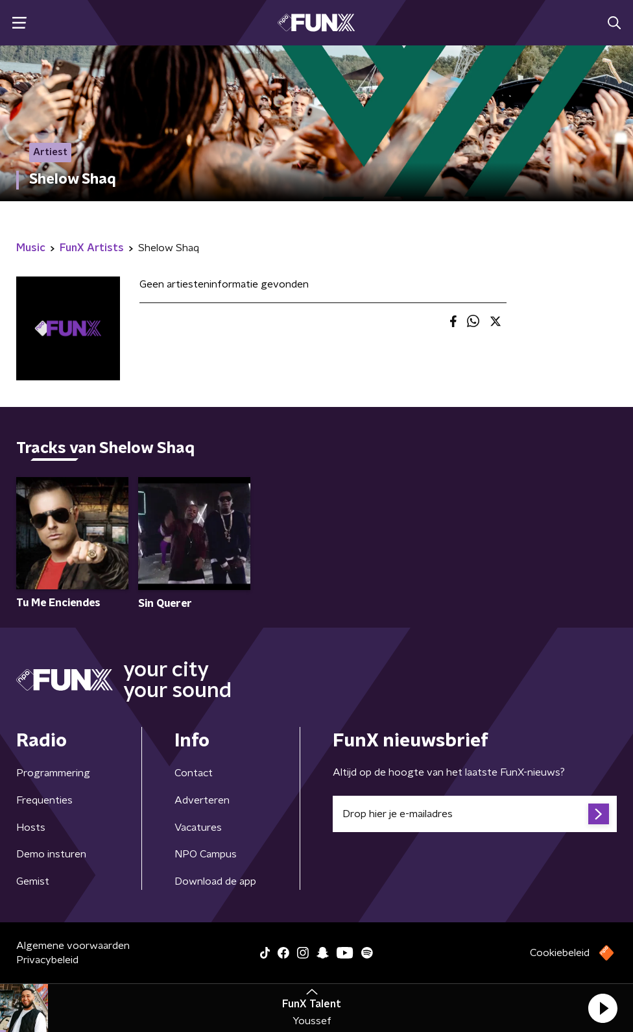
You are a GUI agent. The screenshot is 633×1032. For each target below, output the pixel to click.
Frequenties (44, 800)
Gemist (32, 881)
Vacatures (198, 827)
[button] (602, 1008)
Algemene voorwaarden (73, 945)
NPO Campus (205, 854)
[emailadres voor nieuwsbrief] (475, 814)
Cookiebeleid (560, 953)
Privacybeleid (47, 960)
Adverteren (202, 800)
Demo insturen (51, 854)
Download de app (215, 881)
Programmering (53, 773)
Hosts (30, 827)
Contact (193, 773)
